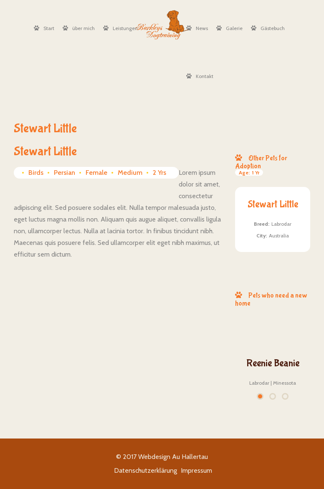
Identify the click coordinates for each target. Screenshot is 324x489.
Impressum (196, 470)
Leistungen (120, 28)
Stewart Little (273, 204)
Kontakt (199, 76)
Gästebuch (268, 28)
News (197, 28)
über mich (79, 28)
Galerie (229, 28)
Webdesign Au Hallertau (173, 457)
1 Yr (249, 172)
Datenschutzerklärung (145, 470)
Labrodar (281, 224)
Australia (279, 235)
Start (44, 28)
